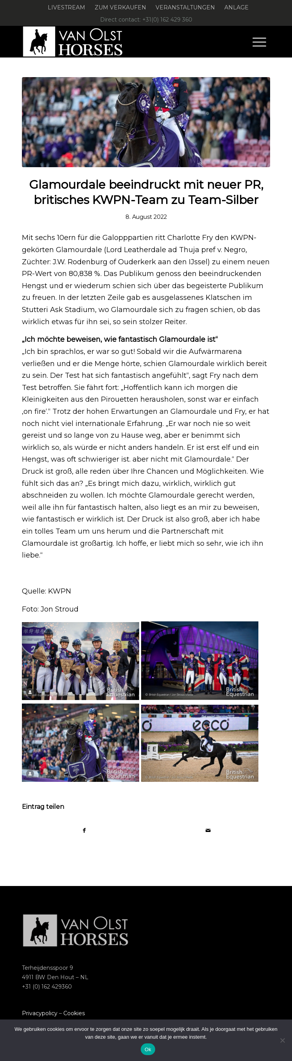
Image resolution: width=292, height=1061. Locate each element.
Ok (148, 1049)
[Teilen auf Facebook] (84, 831)
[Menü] (259, 41)
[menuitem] (67, 7)
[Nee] (282, 1040)
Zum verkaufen (120, 7)
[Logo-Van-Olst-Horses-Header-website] (121, 41)
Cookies (74, 1013)
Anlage (236, 7)
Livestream (66, 7)
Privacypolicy (39, 1013)
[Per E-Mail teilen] (208, 831)
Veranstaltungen (185, 7)
